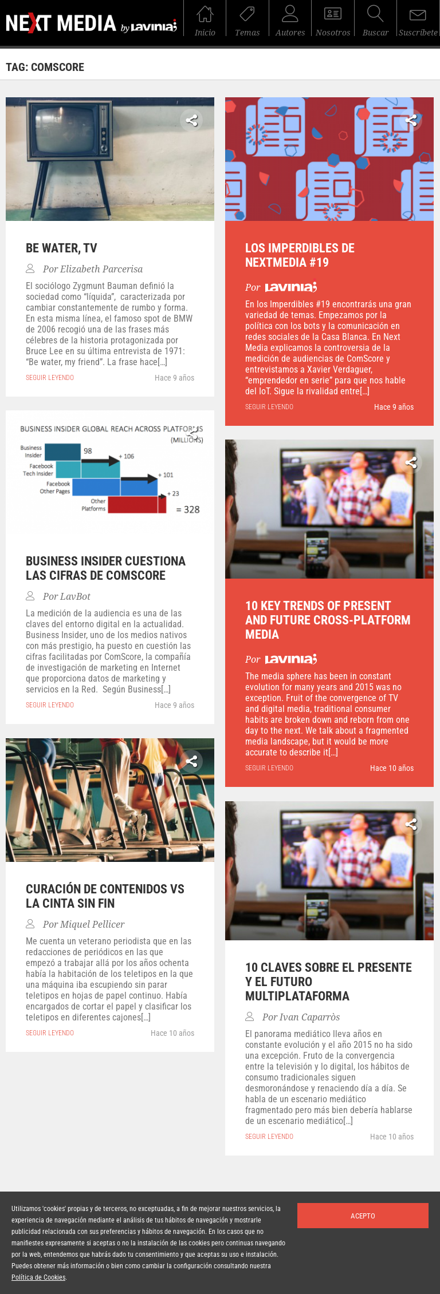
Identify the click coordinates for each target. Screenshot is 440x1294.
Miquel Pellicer (92, 924)
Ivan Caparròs (310, 1017)
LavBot (75, 596)
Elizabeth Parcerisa (101, 269)
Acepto (363, 1216)
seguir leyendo (50, 378)
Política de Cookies (38, 1277)
